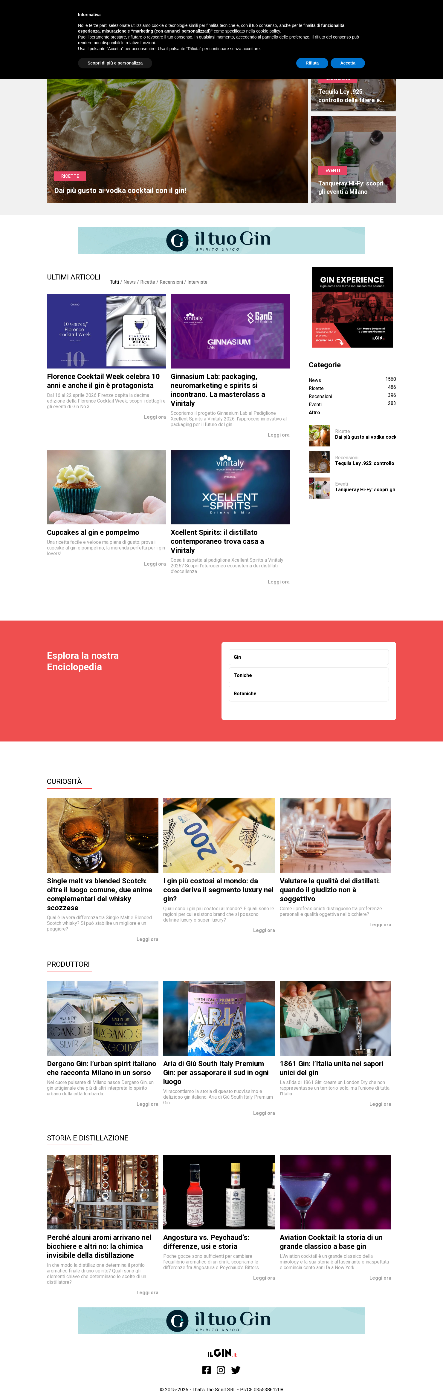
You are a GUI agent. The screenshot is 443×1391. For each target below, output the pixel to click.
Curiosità (64, 781)
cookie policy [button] (268, 31)
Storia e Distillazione (88, 1138)
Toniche (243, 675)
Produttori (68, 964)
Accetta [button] (347, 63)
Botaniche (245, 693)
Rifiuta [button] (312, 63)
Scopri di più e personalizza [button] (115, 63)
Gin (237, 657)
